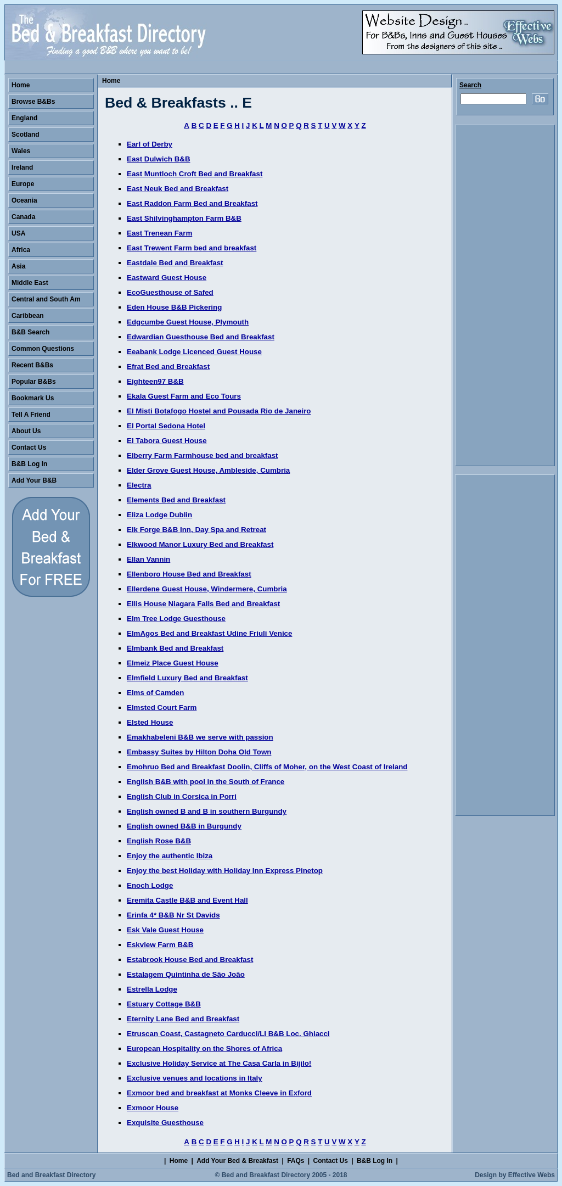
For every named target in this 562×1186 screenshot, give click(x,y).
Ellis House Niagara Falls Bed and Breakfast (203, 604)
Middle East (30, 283)
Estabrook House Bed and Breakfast (190, 959)
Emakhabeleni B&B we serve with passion (200, 737)
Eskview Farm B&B (160, 945)
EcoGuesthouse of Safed (170, 292)
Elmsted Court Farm (161, 707)
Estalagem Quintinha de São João (186, 974)
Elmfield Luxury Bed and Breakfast (187, 678)
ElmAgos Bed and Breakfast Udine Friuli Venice (209, 633)
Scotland (26, 134)
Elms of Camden (155, 693)
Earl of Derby (149, 144)
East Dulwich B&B (158, 159)
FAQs (295, 1161)
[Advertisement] (505, 295)
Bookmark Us (33, 398)
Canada (23, 217)
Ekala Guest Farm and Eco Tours (184, 396)
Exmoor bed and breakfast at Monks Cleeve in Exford (219, 1093)
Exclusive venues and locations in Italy (194, 1078)
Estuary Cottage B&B (164, 1004)
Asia (18, 266)
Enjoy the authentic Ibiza (169, 856)
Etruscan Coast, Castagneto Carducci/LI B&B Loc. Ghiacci (228, 1034)
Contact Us (29, 447)
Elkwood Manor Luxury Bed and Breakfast (200, 544)
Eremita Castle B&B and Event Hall (187, 900)
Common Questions (43, 349)
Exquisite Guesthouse (165, 1122)
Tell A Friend (31, 414)
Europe (23, 184)
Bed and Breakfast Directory (51, 1175)
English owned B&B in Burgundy (184, 826)
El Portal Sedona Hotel (166, 426)
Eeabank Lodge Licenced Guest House (194, 352)
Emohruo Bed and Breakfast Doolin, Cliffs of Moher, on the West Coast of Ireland (267, 767)
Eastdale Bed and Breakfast (175, 263)
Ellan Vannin (148, 559)
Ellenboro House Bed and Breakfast (189, 574)
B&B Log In (29, 464)
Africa (21, 250)
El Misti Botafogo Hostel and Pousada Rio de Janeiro (219, 411)
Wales (21, 151)
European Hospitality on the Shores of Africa (204, 1048)
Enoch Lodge (150, 885)
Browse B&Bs (33, 101)
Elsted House (150, 722)
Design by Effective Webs (515, 1175)
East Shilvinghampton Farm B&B (184, 218)
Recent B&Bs (32, 365)
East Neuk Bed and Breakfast (177, 188)
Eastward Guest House (166, 277)
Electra (139, 485)
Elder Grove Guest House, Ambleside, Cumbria (208, 470)
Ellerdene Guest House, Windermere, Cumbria (207, 589)
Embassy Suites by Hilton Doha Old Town (199, 752)
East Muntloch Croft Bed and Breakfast (194, 174)
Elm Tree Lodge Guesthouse (176, 618)
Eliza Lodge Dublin (159, 515)
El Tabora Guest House (167, 441)
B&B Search (30, 332)
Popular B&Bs (34, 381)
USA (18, 233)
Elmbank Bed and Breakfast (175, 648)
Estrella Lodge (152, 989)
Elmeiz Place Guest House (172, 663)
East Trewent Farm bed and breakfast (191, 248)
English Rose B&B (159, 841)
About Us (26, 431)
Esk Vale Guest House (165, 930)
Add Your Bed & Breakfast (237, 1161)
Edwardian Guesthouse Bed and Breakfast (200, 337)
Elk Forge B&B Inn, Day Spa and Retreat (196, 529)
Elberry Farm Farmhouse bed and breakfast (202, 455)
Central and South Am (46, 299)
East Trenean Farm (159, 233)
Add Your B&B (34, 480)
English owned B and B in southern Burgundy (206, 811)
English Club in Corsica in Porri (182, 796)
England (24, 118)
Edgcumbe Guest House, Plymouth (188, 322)
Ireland (22, 167)
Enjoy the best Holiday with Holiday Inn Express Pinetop (225, 870)
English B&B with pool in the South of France (205, 781)
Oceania (24, 200)
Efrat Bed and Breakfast (168, 366)
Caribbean (28, 316)
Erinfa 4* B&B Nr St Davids (173, 915)
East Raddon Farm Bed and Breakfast (192, 203)
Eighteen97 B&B (155, 381)
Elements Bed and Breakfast (176, 500)
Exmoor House (152, 1108)
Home (111, 81)
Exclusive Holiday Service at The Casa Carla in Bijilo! (219, 1063)
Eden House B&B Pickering (174, 307)
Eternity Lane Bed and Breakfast (183, 1019)
